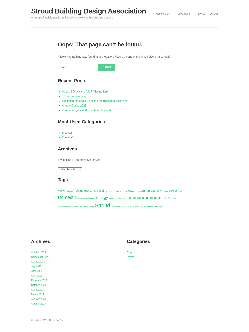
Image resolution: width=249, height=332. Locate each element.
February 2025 (39, 280)
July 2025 (36, 266)
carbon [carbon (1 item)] (116, 191)
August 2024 (38, 289)
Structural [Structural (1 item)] (125, 206)
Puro (61, 320)
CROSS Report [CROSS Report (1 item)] (175, 191)
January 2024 (38, 299)
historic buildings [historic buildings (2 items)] (138, 198)
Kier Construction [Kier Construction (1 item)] (171, 198)
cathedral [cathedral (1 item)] (123, 191)
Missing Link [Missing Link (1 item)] (77, 206)
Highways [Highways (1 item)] (122, 198)
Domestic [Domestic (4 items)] (67, 197)
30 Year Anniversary (74, 96)
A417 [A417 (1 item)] (60, 191)
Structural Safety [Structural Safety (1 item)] (137, 206)
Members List (163, 13)
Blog (65, 132)
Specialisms (183, 13)
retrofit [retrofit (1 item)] (85, 206)
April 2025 (36, 275)
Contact (214, 13)
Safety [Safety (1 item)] (91, 206)
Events (201, 13)
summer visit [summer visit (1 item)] (149, 206)
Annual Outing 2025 (74, 105)
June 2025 (36, 271)
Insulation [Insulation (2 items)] (156, 198)
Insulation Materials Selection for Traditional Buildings (95, 100)
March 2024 (37, 294)
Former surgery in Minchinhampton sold (86, 110)
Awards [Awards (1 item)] (92, 191)
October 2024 (38, 285)
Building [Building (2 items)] (101, 190)
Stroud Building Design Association (88, 11)
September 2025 (40, 257)
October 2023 (38, 303)
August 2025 (38, 261)
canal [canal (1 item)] (110, 191)
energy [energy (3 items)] (102, 197)
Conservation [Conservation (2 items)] (150, 190)
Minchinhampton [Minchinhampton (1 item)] (64, 206)
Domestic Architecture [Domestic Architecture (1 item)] (86, 198)
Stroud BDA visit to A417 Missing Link (85, 91)
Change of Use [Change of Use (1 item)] (134, 191)
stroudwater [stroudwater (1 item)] (115, 206)
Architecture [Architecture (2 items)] (80, 190)
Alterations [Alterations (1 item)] (67, 191)
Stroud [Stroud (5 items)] (102, 205)
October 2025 (38, 252)
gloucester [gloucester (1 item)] (113, 198)
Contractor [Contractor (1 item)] (164, 191)
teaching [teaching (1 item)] (158, 206)
